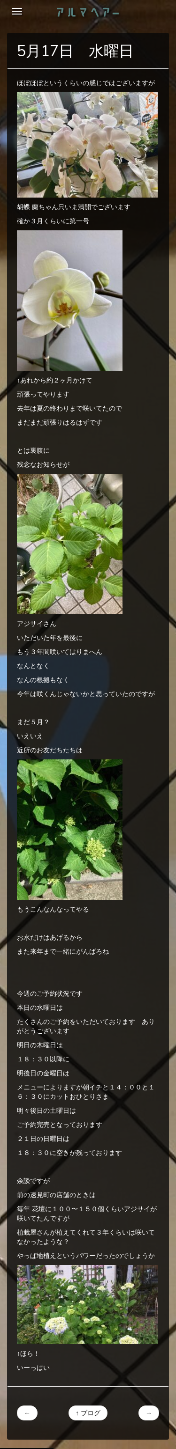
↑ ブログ (88, 1413)
